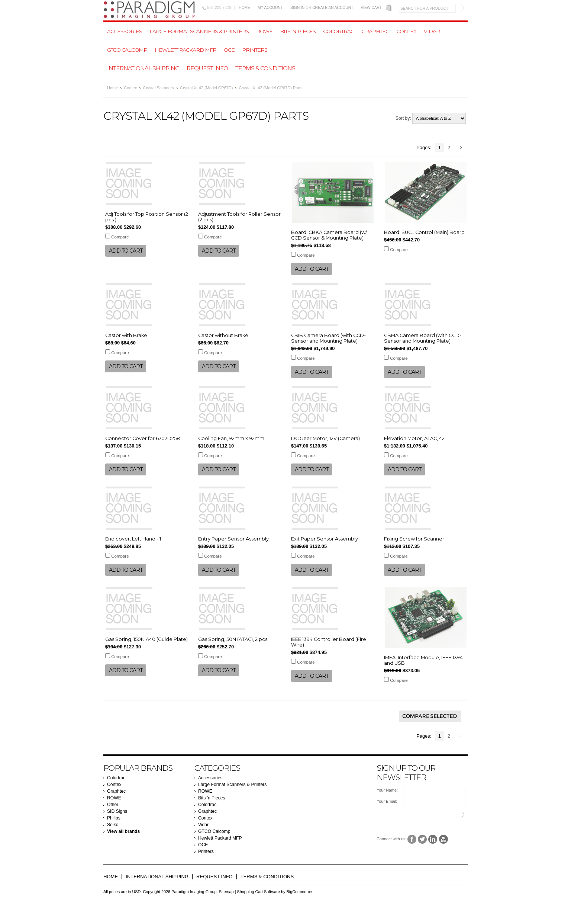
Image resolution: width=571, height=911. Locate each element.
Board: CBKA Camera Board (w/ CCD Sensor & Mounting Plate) (329, 235)
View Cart (371, 8)
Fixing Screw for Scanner (414, 539)
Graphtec (375, 31)
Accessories (124, 31)
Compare (120, 237)
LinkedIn (433, 839)
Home (244, 8)
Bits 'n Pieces (298, 31)
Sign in (297, 8)
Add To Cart (125, 250)
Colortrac (338, 31)
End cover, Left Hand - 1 (133, 539)
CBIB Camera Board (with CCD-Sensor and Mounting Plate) (328, 338)
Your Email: (387, 801)
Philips (113, 818)
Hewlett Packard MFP (185, 49)
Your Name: (387, 790)
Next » (462, 148)
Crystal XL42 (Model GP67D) (206, 88)
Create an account (332, 8)
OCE (229, 49)
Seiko (112, 824)
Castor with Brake (126, 335)
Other (112, 804)
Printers (254, 49)
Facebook (412, 839)
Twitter (422, 839)
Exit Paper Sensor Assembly (324, 539)
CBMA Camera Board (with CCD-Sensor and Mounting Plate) (422, 338)
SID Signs (117, 811)
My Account (270, 8)
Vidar (432, 31)
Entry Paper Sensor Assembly (233, 539)
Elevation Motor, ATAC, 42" (415, 438)
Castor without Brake (223, 335)
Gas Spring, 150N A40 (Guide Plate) (146, 639)
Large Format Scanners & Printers (199, 31)
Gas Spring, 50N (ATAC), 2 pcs (232, 639)
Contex (406, 31)
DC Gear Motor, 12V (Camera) (325, 438)
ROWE (264, 31)
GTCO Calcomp (127, 49)
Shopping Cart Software (258, 891)
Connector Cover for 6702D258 (142, 438)
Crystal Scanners (158, 88)
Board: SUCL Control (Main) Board (424, 232)
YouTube (443, 839)
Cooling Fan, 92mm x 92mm (231, 438)
